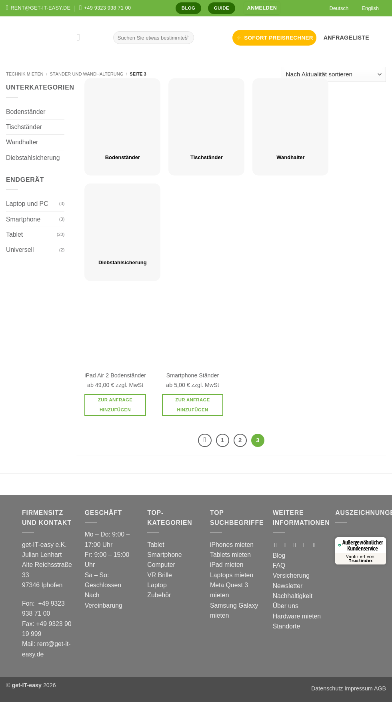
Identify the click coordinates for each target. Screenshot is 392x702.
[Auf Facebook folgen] (277, 544)
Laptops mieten (231, 575)
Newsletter (288, 585)
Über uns (285, 605)
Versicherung (291, 575)
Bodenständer (26, 111)
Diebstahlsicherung (33, 157)
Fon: (30, 603)
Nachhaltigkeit (292, 595)
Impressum (358, 688)
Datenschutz (327, 688)
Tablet (14, 234)
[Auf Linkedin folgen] (316, 544)
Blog (279, 555)
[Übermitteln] (186, 37)
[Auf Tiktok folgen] (297, 544)
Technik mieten (25, 74)
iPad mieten (227, 564)
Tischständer (24, 127)
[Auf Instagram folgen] (287, 544)
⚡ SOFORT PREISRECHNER (274, 38)
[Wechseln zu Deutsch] (336, 8)
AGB (380, 688)
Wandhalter (22, 142)
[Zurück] (204, 440)
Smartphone (23, 219)
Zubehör (159, 595)
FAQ (279, 565)
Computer (161, 564)
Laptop (156, 585)
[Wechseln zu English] (367, 8)
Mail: (29, 643)
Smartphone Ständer (192, 375)
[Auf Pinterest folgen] (306, 544)
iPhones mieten (232, 544)
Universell (20, 249)
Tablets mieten (230, 554)
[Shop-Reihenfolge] (333, 74)
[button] (262, 8)
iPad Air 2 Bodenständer (115, 375)
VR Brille (159, 575)
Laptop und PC (27, 203)
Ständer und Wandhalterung (86, 74)
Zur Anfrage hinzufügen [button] (115, 404)
